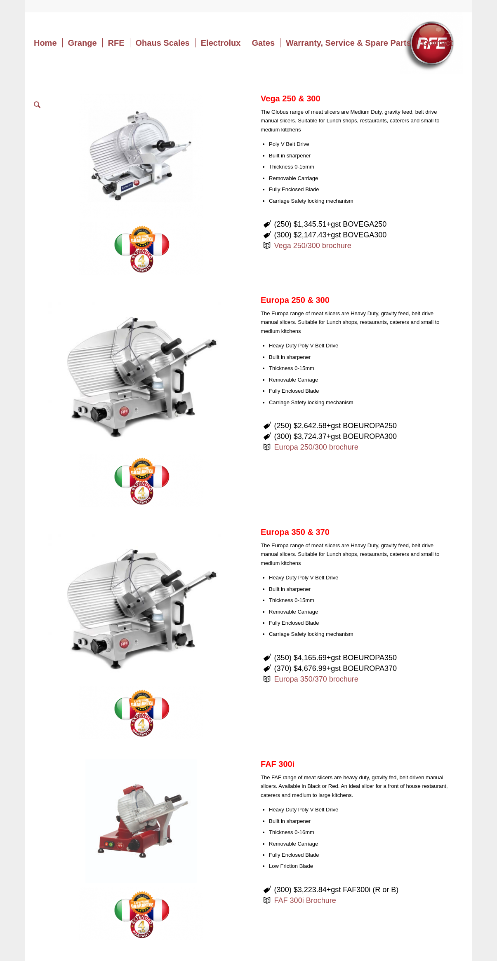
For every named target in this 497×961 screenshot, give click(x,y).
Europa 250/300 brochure (316, 447)
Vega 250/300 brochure (312, 245)
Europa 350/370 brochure (316, 679)
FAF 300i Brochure (305, 900)
